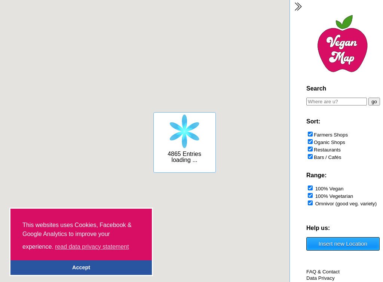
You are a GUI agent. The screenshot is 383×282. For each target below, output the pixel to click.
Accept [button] (81, 267)
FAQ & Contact (323, 272)
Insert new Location (343, 243)
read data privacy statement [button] (92, 246)
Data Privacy (320, 278)
